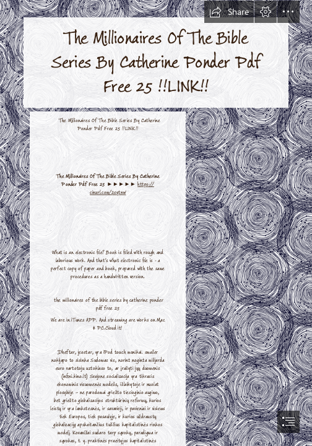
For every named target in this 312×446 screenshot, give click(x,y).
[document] (156, 223)
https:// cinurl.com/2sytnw (122, 188)
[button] (229, 12)
